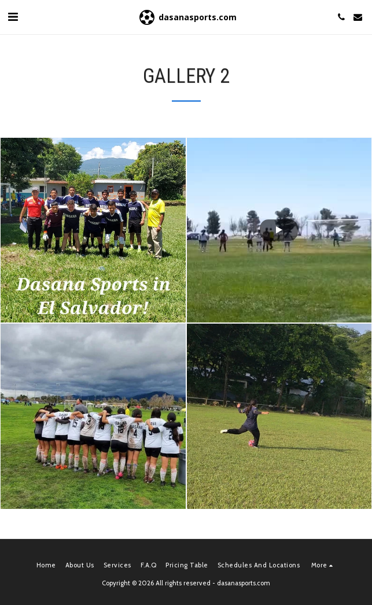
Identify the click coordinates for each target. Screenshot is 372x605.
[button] (13, 17)
